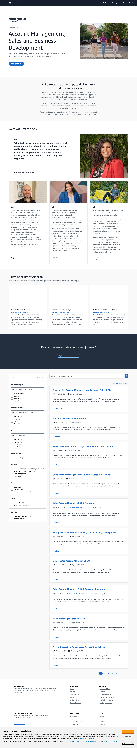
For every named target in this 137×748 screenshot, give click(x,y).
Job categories (74, 694)
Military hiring (74, 700)
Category (14, 464)
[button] (88, 399)
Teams (72, 689)
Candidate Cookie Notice (76, 741)
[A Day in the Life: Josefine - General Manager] (68, 295)
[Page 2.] (104, 673)
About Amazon (75, 719)
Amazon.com (74, 716)
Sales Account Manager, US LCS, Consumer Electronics (79, 589)
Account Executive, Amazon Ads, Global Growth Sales (79, 647)
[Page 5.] (116, 673)
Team (13, 499)
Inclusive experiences (106, 694)
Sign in (131, 3)
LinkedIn (102, 716)
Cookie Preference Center (87, 738)
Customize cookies (128, 744)
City (12, 431)
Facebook (102, 722)
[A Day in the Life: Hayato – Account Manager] (28, 295)
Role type (14, 512)
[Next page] (126, 673)
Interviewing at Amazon (107, 697)
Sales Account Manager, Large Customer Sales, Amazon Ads (82, 474)
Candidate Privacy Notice (92, 741)
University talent (75, 703)
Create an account (21, 724)
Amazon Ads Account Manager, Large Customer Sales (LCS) (82, 390)
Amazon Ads (74, 724)
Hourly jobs (73, 697)
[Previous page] (97, 673)
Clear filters (40, 378)
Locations (73, 691)
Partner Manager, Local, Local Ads (69, 618)
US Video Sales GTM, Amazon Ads (69, 418)
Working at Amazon (106, 703)
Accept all (128, 732)
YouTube (102, 724)
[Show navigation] (4, 3)
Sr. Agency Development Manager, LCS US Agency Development (84, 532)
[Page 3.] (108, 673)
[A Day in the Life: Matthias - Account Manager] (109, 295)
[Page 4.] (112, 673)
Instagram (103, 719)
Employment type (17, 453)
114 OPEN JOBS (14, 27)
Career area (15, 483)
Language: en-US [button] (119, 3)
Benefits (102, 691)
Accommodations (105, 689)
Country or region (17, 385)
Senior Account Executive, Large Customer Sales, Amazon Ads (83, 446)
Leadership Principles (106, 700)
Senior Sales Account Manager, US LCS (72, 561)
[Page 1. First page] (101, 673)
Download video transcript (19, 312)
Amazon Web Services (77, 722)
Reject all (128, 736)
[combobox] (27, 389)
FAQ (101, 705)
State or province (17, 408)
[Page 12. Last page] (123, 673)
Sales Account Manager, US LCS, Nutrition (73, 503)
